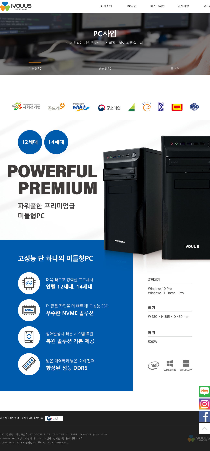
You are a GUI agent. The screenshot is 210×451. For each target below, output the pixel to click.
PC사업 (132, 6)
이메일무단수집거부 (32, 418)
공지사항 (183, 6)
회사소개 (106, 6)
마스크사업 (157, 6)
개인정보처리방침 (9, 418)
